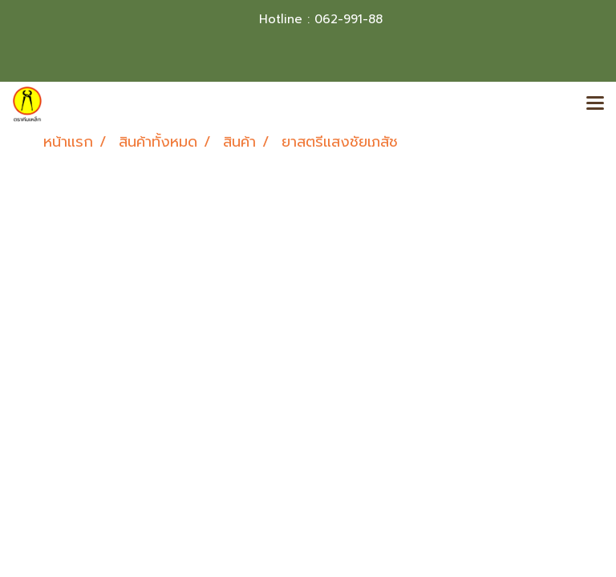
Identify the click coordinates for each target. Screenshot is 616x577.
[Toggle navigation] (595, 104)
